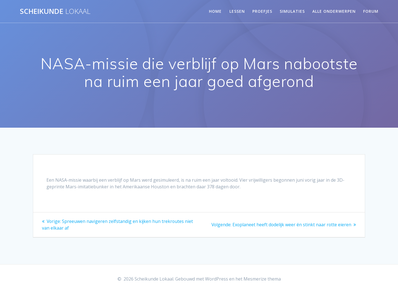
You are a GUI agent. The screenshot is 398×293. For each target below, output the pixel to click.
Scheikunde (55, 11)
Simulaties (292, 11)
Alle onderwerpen (334, 11)
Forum (370, 11)
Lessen (237, 11)
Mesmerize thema (262, 279)
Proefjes (262, 11)
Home (215, 11)
